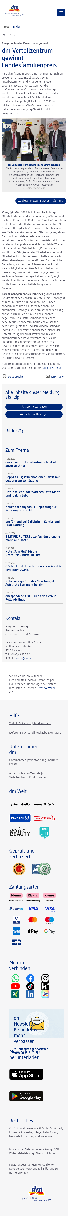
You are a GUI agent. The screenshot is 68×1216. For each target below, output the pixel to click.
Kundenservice (42, 723)
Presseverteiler (46, 688)
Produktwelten (38, 777)
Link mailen (58, 376)
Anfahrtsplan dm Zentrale (24, 773)
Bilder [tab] (16, 26)
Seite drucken (16, 376)
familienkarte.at (51, 368)
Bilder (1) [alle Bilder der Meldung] (14, 431)
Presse (13, 764)
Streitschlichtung (46, 1153)
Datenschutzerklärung (38, 1149)
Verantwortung (37, 760)
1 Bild (60, 200)
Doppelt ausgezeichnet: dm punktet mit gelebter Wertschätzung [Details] (32, 479)
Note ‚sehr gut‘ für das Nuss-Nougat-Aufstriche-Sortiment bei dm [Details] (30, 583)
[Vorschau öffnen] (34, 139)
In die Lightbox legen (34, 414)
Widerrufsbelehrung (21, 1153)
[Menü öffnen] (61, 12)
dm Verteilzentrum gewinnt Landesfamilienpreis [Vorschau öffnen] (34, 165)
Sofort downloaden (34, 406)
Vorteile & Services (20, 723)
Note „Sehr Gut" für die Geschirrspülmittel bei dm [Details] (23, 553)
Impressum (16, 1149)
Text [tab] (6, 26)
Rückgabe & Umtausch (49, 732)
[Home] (14, 10)
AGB (56, 1149)
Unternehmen (17, 760)
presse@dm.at (23, 658)
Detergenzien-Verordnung (24, 1168)
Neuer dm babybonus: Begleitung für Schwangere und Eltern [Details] (30, 508)
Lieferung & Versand (21, 732)
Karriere (53, 760)
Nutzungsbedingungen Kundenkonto (31, 1164)
